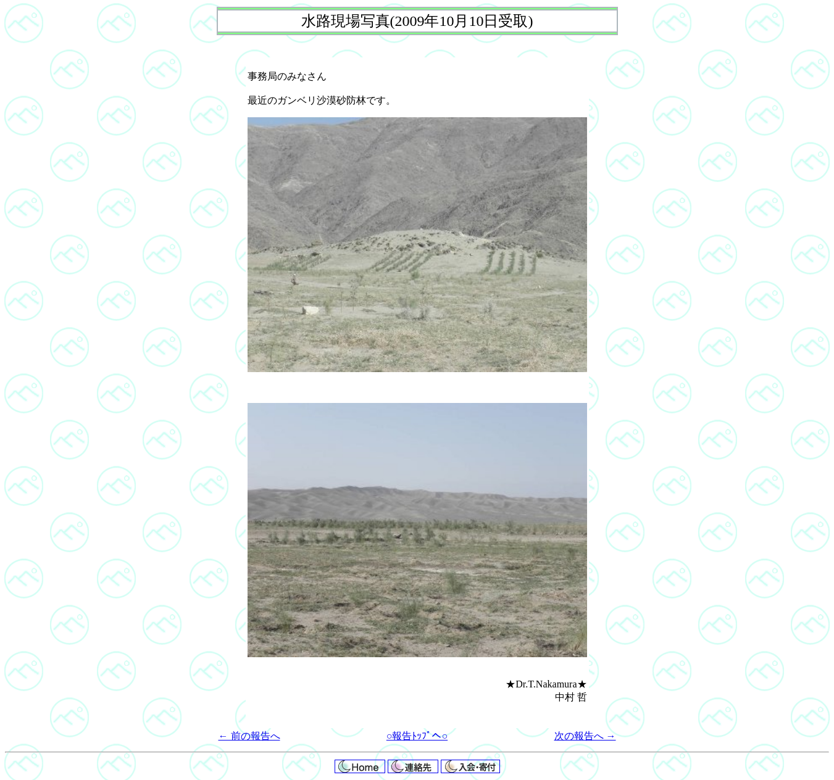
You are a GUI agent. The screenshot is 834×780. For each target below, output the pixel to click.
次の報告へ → (585, 736)
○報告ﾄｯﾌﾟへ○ (417, 736)
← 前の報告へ (249, 736)
